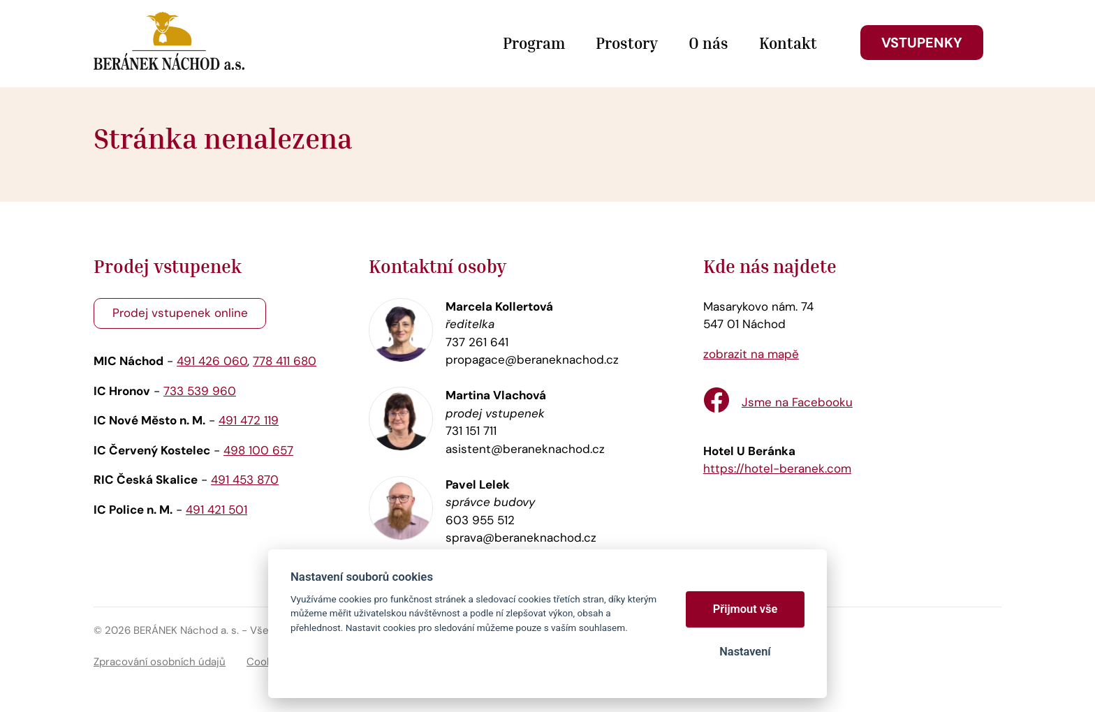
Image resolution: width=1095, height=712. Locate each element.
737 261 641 (477, 342)
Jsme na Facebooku (797, 402)
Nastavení (744, 651)
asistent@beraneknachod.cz (525, 449)
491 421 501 (216, 509)
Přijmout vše (745, 609)
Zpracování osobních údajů (160, 662)
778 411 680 (284, 361)
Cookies (267, 662)
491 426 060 (212, 361)
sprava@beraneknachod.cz (521, 537)
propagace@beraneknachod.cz (532, 359)
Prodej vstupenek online (180, 312)
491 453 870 (245, 479)
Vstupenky (921, 43)
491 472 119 (249, 420)
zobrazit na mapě (751, 354)
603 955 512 (480, 520)
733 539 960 (199, 391)
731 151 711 (471, 430)
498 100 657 (258, 450)
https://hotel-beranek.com (777, 468)
